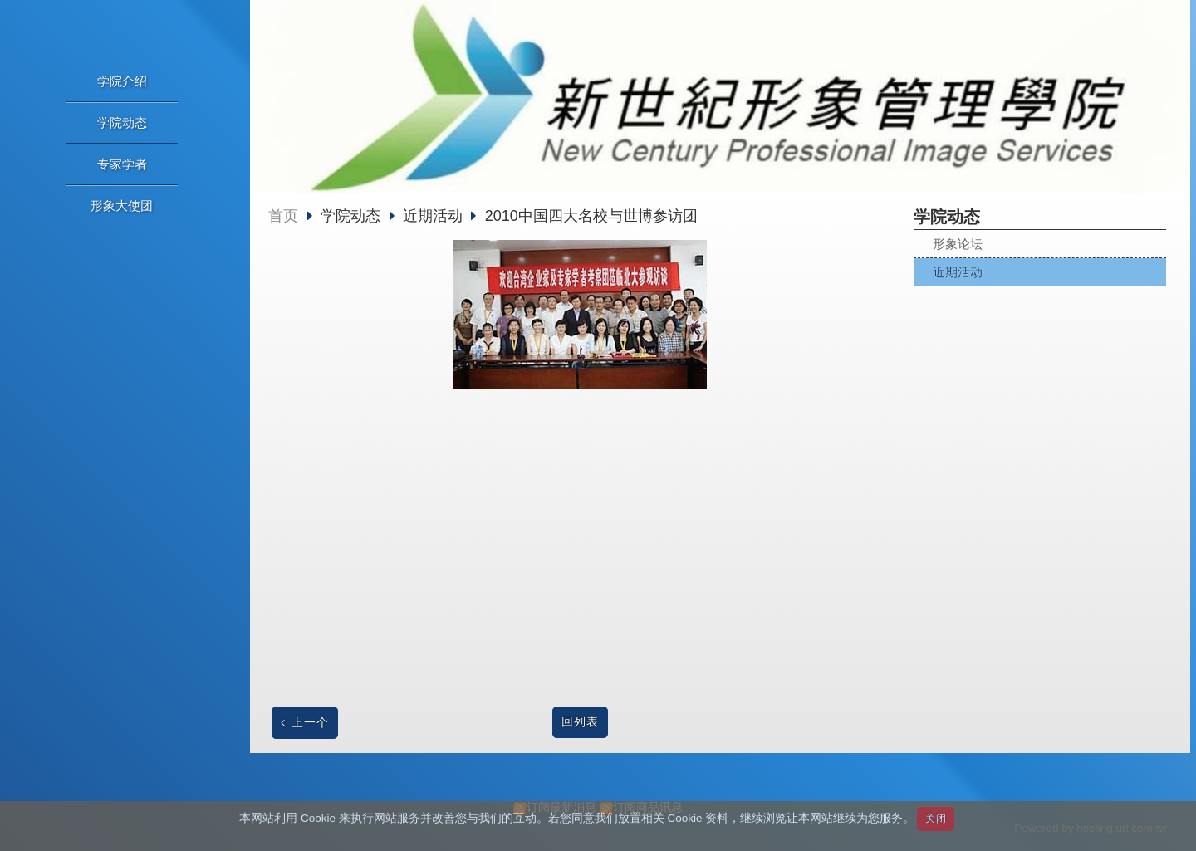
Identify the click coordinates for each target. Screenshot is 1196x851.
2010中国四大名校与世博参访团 (591, 216)
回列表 (580, 722)
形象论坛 (958, 244)
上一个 (310, 723)
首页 (283, 216)
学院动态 (353, 216)
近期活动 (958, 272)
